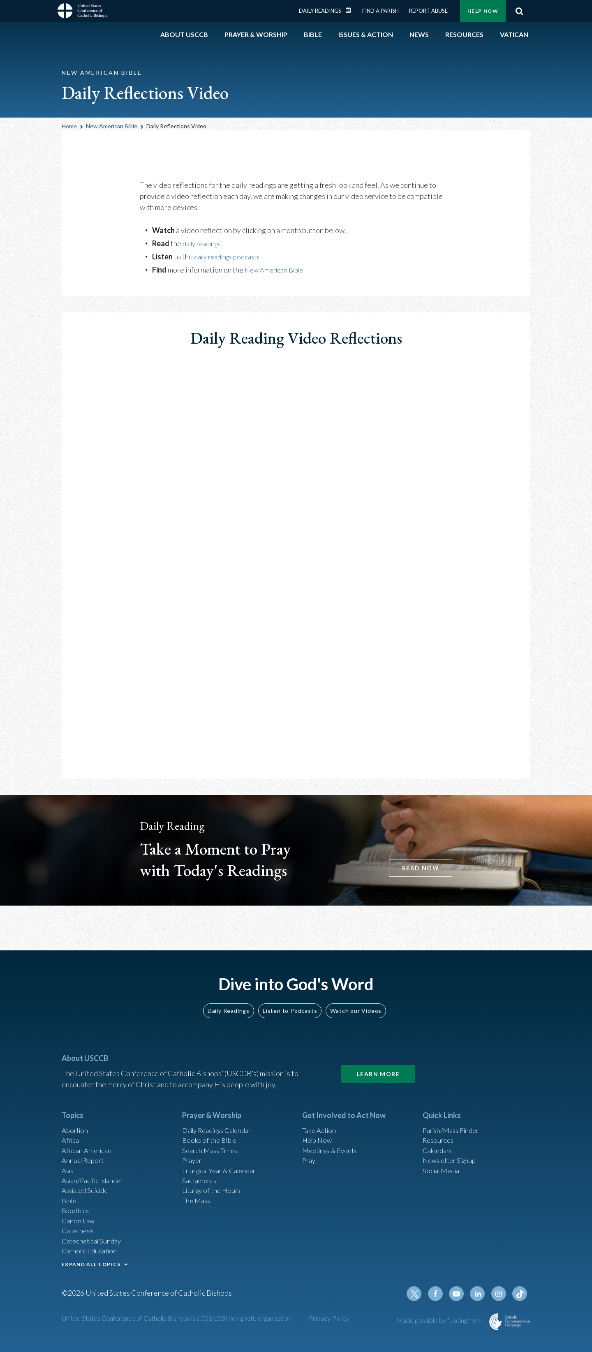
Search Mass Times (212, 1137)
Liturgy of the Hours (214, 1181)
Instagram (500, 1294)
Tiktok (520, 1294)
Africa (71, 1125)
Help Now (482, 11)
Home (69, 125)
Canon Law (79, 1214)
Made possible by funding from (440, 1321)
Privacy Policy (329, 1319)
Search (519, 11)
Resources (439, 1125)
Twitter (421, 1294)
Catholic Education (92, 1248)
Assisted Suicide (88, 1181)
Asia (69, 1159)
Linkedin (481, 1294)
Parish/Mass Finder (454, 1114)
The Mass (197, 1192)
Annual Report (85, 1148)
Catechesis (79, 1225)
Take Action (320, 1114)
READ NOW (416, 866)
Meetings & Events (332, 1137)
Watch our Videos (356, 994)
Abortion (76, 1114)
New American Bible (111, 125)
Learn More (378, 1057)
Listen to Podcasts (290, 994)
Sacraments (200, 1170)
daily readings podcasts (231, 256)
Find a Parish (380, 10)
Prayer (193, 1148)
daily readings (205, 243)
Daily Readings (320, 10)
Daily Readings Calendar (351, 10)
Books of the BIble (211, 1125)
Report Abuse (428, 10)
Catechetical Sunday (94, 1236)
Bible (70, 1192)
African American (89, 1137)
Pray (309, 1148)
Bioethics (77, 1203)
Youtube (461, 1294)
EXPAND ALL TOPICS (91, 1262)
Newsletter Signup (453, 1148)
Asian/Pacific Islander (96, 1170)
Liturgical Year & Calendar (224, 1159)
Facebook (441, 1294)
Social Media (443, 1159)
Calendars (439, 1137)
